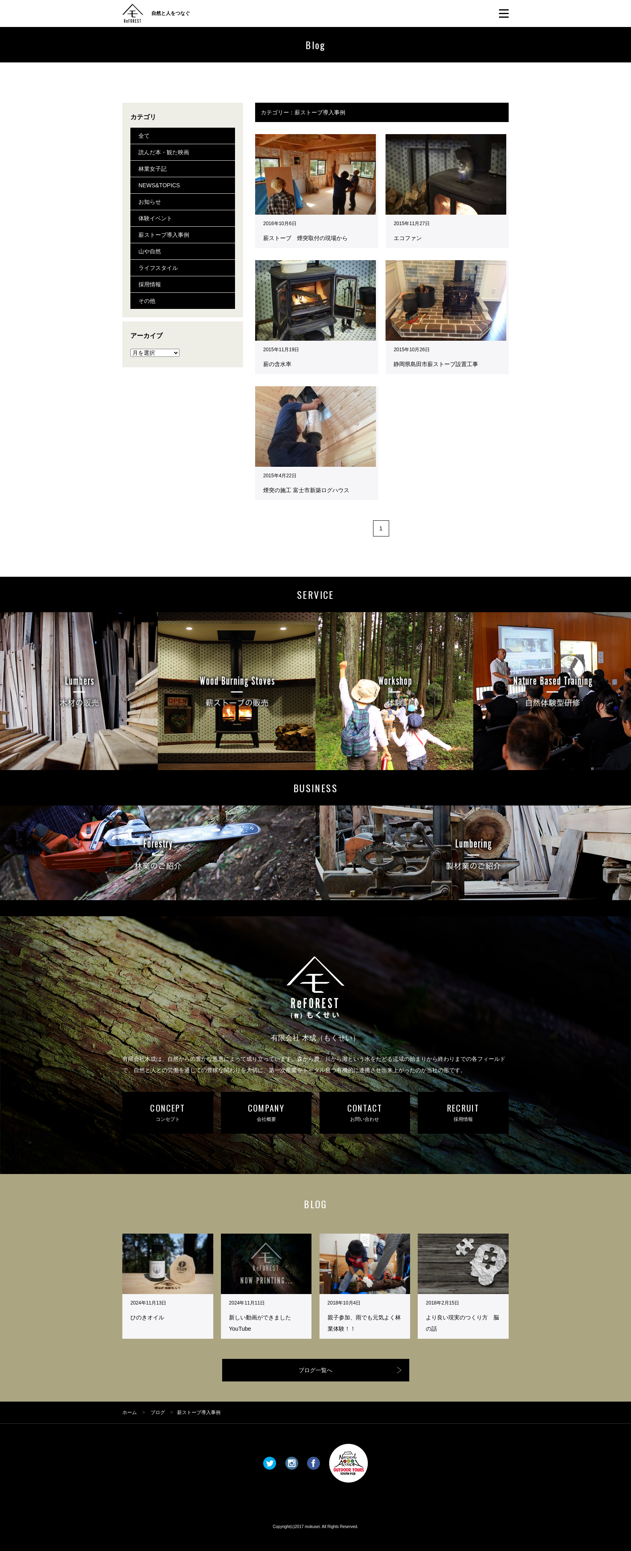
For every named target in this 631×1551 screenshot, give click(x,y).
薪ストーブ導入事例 (163, 235)
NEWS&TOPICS (159, 185)
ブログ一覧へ (315, 1370)
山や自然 (149, 251)
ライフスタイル (158, 268)
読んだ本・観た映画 (163, 152)
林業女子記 (152, 169)
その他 (146, 301)
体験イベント (155, 218)
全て (144, 136)
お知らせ (149, 202)
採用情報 (149, 284)
